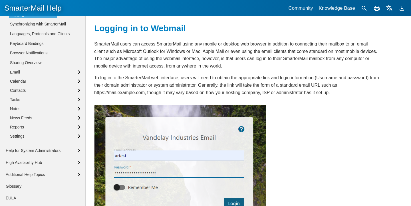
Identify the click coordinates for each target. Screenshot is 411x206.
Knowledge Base (337, 8)
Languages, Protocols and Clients (40, 130)
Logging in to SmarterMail (33, 111)
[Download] (402, 8)
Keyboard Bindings (27, 140)
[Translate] (389, 8)
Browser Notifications (29, 149)
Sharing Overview (26, 159)
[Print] (376, 8)
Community (300, 8)
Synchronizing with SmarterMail (38, 120)
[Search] (364, 8)
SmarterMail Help (33, 8)
